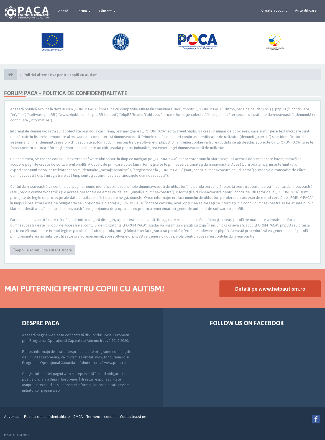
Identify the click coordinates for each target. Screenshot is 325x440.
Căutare (107, 10)
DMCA (78, 416)
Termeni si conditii (101, 416)
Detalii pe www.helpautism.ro (270, 288)
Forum (83, 10)
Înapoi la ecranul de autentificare (43, 250)
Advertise (12, 416)
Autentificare (306, 10)
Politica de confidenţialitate (47, 416)
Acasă (63, 10)
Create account (274, 10)
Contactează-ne (133, 416)
